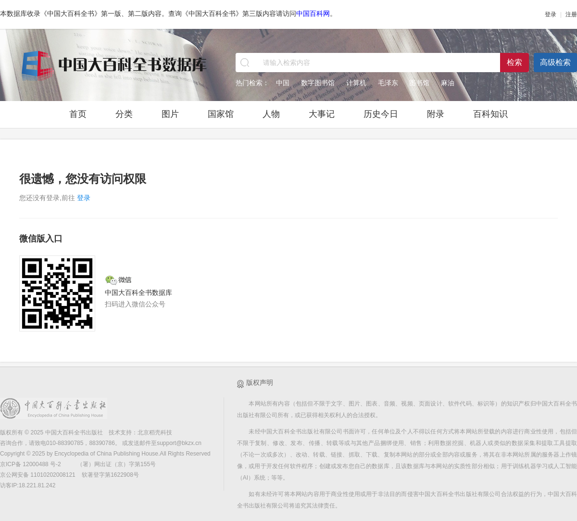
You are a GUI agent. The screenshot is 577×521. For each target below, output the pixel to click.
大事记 (322, 114)
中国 (282, 83)
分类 (124, 114)
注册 (571, 14)
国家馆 (221, 114)
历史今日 (381, 114)
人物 (271, 114)
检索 (514, 62)
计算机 (356, 83)
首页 (78, 114)
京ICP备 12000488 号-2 (31, 464)
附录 (435, 114)
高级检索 (555, 62)
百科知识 (490, 114)
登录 (550, 14)
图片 (170, 114)
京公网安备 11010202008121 (37, 474)
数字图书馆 (318, 83)
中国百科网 (313, 13)
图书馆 (419, 83)
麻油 (447, 83)
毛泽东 (388, 83)
